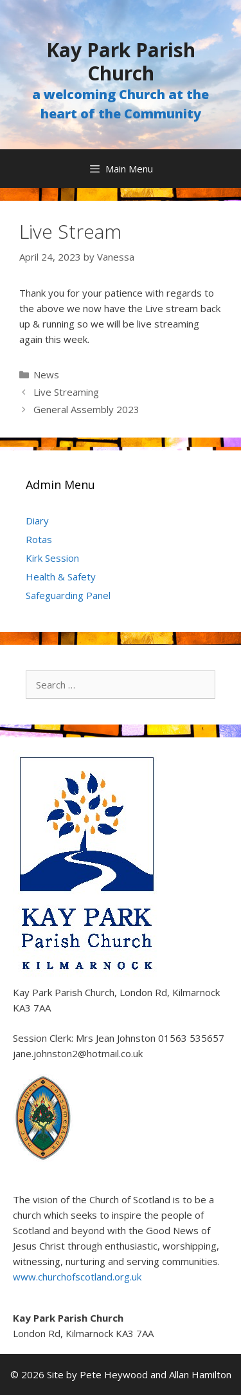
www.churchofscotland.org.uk (77, 1276)
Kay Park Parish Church (120, 61)
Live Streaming (66, 391)
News (46, 374)
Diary (37, 520)
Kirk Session (52, 557)
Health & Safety (61, 576)
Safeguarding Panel (68, 595)
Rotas (39, 539)
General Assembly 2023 (86, 409)
